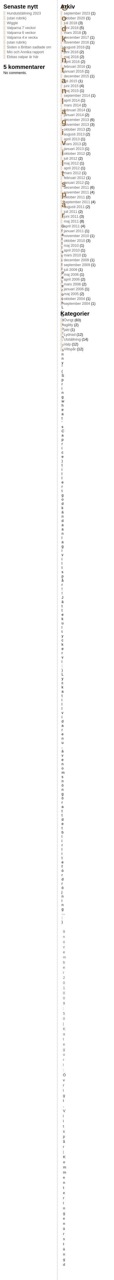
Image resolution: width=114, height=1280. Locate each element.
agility (68, 325)
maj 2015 (71, 91)
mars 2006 (72, 284)
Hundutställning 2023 (24, 13)
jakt (66, 330)
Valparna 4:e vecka (22, 37)
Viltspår (70, 349)
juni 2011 (71, 216)
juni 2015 (71, 86)
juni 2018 (71, 28)
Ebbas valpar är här (23, 57)
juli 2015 (70, 81)
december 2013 (76, 120)
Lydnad (70, 334)
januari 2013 (74, 149)
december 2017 (76, 37)
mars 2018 (72, 32)
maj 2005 (71, 294)
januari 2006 (74, 289)
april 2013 (72, 139)
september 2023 (77, 13)
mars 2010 (72, 255)
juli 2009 (70, 269)
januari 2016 (74, 71)
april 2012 (72, 168)
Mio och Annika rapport (25, 52)
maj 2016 (71, 57)
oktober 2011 (74, 197)
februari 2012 (74, 178)
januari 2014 (74, 115)
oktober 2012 (74, 153)
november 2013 (76, 124)
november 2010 (76, 236)
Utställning (72, 339)
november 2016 (76, 42)
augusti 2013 (74, 134)
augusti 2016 (74, 47)
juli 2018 (70, 23)
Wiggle (12, 23)
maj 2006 (71, 274)
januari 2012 (74, 182)
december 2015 (76, 76)
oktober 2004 (74, 299)
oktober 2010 (74, 240)
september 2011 (77, 202)
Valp (67, 344)
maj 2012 (71, 163)
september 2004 (77, 303)
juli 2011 (70, 211)
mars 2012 (72, 173)
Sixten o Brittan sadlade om (29, 47)
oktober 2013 (74, 129)
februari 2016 (74, 66)
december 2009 (76, 260)
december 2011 (76, 187)
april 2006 (72, 279)
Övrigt (68, 320)
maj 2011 (71, 221)
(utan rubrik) (16, 18)
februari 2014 (74, 110)
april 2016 (72, 61)
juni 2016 (71, 52)
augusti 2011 (74, 207)
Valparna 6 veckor (21, 32)
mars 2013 (72, 144)
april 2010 (72, 250)
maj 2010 (71, 245)
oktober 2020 (74, 18)
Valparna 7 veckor (21, 28)
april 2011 (72, 226)
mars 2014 (72, 105)
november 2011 (76, 192)
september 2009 (77, 265)
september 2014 (77, 95)
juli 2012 (70, 158)
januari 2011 (74, 231)
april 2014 (72, 100)
